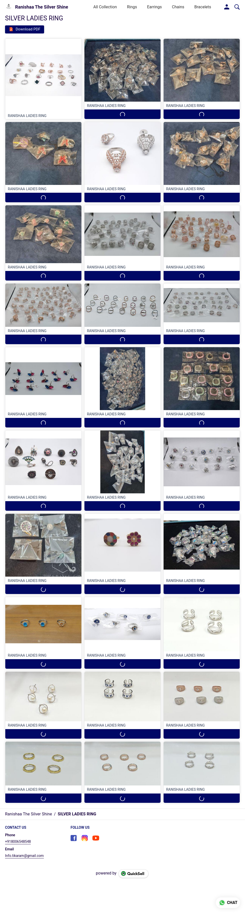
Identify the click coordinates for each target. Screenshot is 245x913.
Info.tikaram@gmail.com (24, 856)
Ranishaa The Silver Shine (41, 7)
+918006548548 (18, 842)
